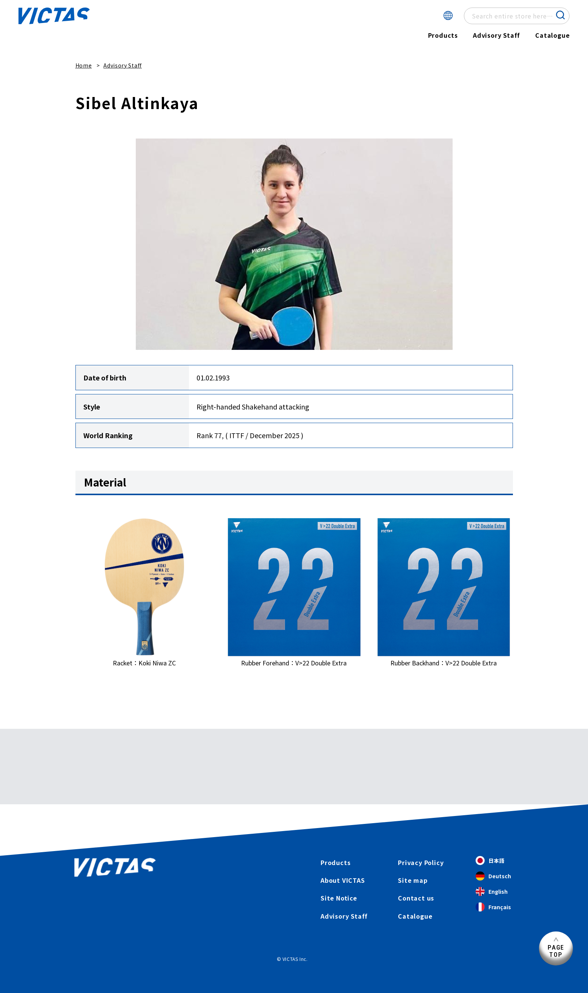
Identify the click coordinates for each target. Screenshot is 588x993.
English (492, 891)
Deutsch (493, 876)
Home (83, 65)
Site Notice (339, 897)
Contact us (416, 897)
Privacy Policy (421, 862)
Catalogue (552, 35)
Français (493, 907)
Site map (412, 880)
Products (443, 35)
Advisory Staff (496, 35)
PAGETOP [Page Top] (556, 951)
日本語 (490, 860)
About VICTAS (343, 880)
